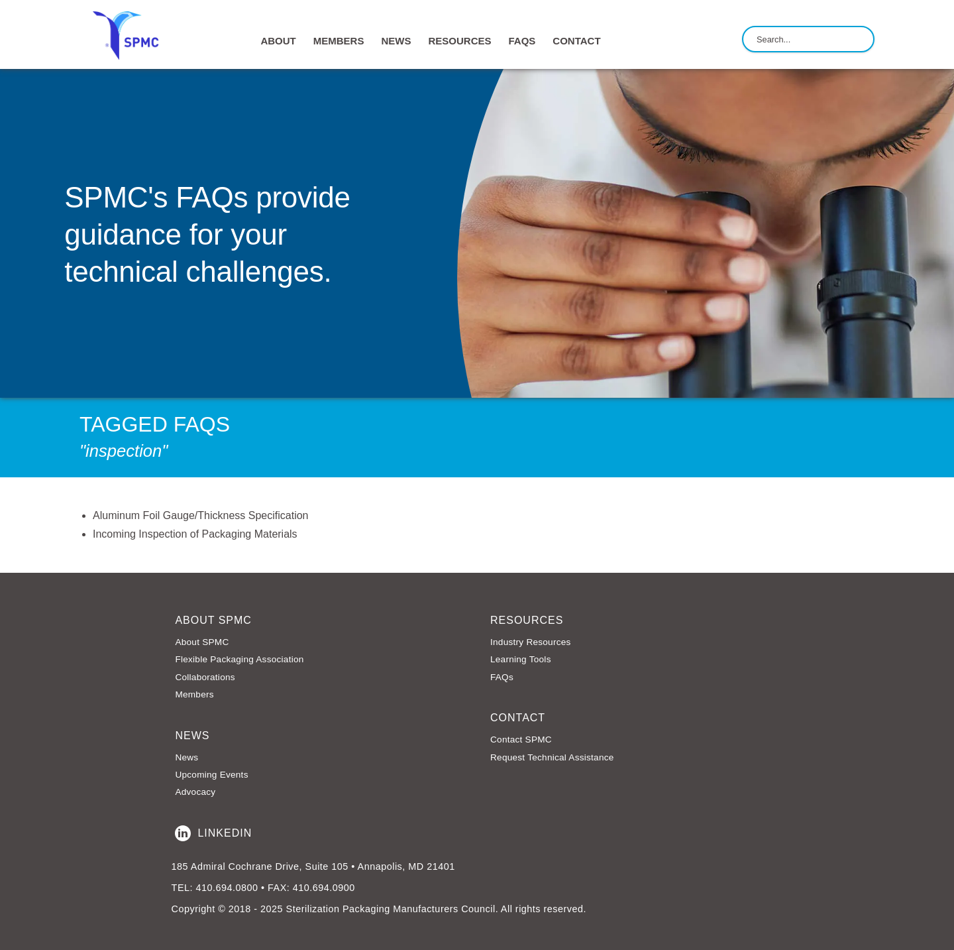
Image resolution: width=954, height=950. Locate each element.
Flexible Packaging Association (239, 659)
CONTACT (576, 40)
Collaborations (205, 677)
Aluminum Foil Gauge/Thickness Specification (200, 515)
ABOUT (277, 40)
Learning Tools (520, 659)
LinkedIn (213, 833)
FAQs (521, 40)
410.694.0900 (324, 887)
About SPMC (202, 642)
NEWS (396, 40)
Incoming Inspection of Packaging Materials (195, 534)
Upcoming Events (211, 775)
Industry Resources (530, 642)
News (186, 757)
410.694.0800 (226, 887)
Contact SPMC (521, 739)
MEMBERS (338, 40)
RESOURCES (459, 40)
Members (194, 694)
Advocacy (195, 792)
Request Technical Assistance (552, 757)
